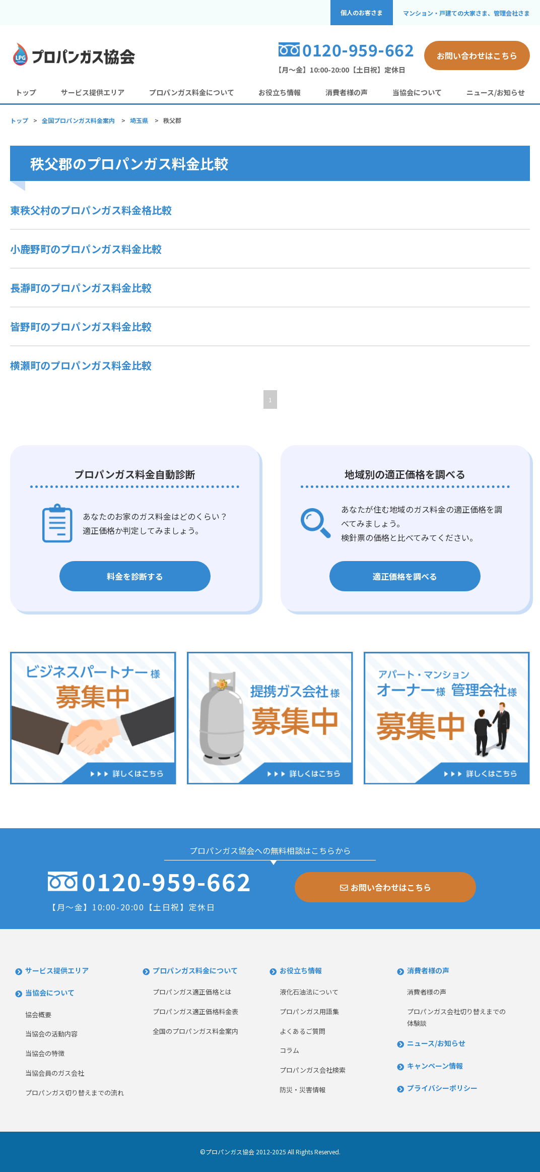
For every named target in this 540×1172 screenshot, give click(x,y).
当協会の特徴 (44, 1053)
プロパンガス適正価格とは (192, 992)
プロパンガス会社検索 (313, 1070)
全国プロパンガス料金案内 (78, 120)
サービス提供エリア (92, 92)
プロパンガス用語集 (309, 1011)
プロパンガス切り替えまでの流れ (74, 1092)
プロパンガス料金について (191, 92)
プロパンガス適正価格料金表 (195, 1011)
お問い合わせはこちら (477, 55)
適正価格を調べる (405, 576)
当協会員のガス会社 (54, 1073)
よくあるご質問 (302, 1031)
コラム (289, 1050)
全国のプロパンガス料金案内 (195, 1031)
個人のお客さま (362, 12)
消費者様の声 (346, 92)
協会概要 (38, 1014)
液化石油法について (309, 992)
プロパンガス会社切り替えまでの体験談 (456, 1017)
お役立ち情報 (279, 92)
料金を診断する (135, 576)
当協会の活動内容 (51, 1033)
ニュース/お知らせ (495, 92)
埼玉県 (139, 120)
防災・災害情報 (302, 1089)
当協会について (417, 92)
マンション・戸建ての (466, 13)
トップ (25, 92)
